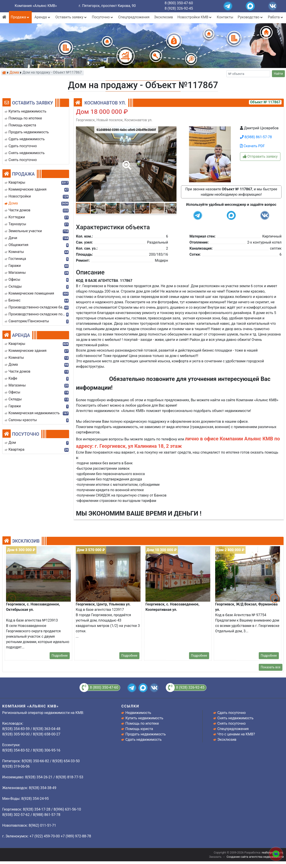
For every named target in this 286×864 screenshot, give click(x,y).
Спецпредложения (133, 17)
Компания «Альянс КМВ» (36, 6)
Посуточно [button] (103, 17)
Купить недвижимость (144, 718)
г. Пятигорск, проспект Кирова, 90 (107, 6)
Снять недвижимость (235, 718)
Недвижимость (138, 713)
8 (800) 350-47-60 (179, 3)
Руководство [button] (250, 17)
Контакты (225, 17)
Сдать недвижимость (143, 739)
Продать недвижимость (145, 734)
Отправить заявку (260, 156)
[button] (126, 162)
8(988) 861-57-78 (256, 137)
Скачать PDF (252, 146)
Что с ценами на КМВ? (236, 734)
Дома (14, 72)
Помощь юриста (139, 729)
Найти (278, 73)
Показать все (270, 667)
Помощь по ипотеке (142, 723)
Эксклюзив (163, 17)
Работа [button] (276, 17)
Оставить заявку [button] (71, 17)
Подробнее (60, 655)
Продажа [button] (20, 17)
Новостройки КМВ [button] (194, 17)
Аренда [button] (42, 17)
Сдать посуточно (231, 713)
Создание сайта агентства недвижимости (255, 856)
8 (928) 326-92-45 (179, 8)
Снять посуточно (231, 723)
